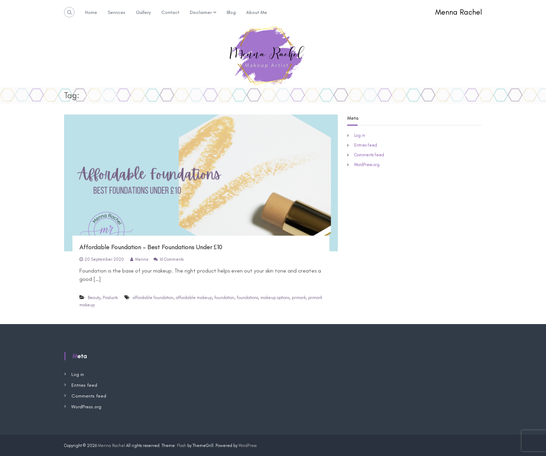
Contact (170, 12)
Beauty (94, 297)
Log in (359, 135)
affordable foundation (153, 297)
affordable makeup (194, 297)
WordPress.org (367, 164)
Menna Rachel (458, 12)
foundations (247, 297)
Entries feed (365, 145)
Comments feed (369, 154)
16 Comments (171, 259)
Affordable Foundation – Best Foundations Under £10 (150, 247)
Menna (141, 259)
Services (116, 12)
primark (299, 297)
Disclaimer (201, 12)
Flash (181, 445)
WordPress (248, 445)
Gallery (143, 12)
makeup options (274, 297)
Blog (231, 12)
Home (91, 12)
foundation (224, 297)
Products (110, 297)
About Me (256, 12)
